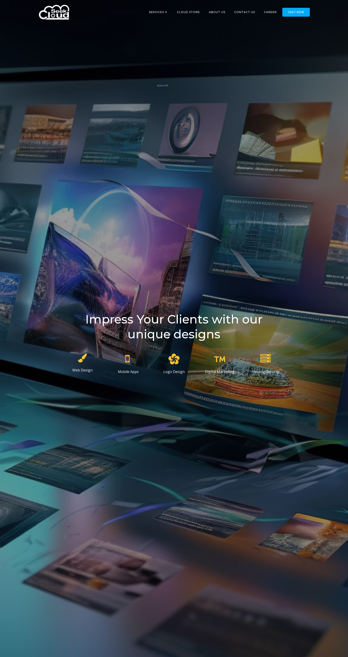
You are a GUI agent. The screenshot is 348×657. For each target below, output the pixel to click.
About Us (219, 12)
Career (272, 12)
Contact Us (246, 12)
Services (160, 12)
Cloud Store (190, 12)
